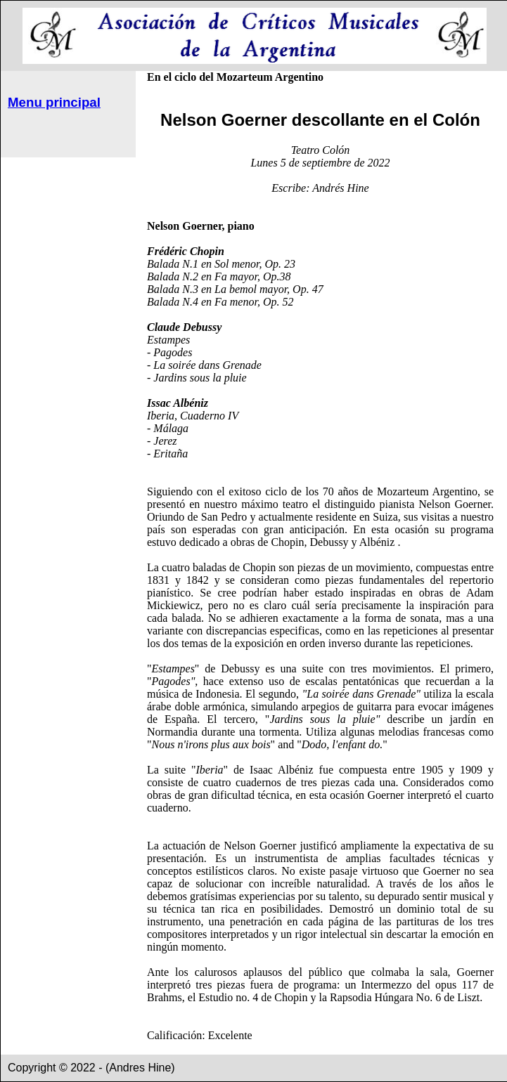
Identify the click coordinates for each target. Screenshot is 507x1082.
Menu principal (54, 102)
